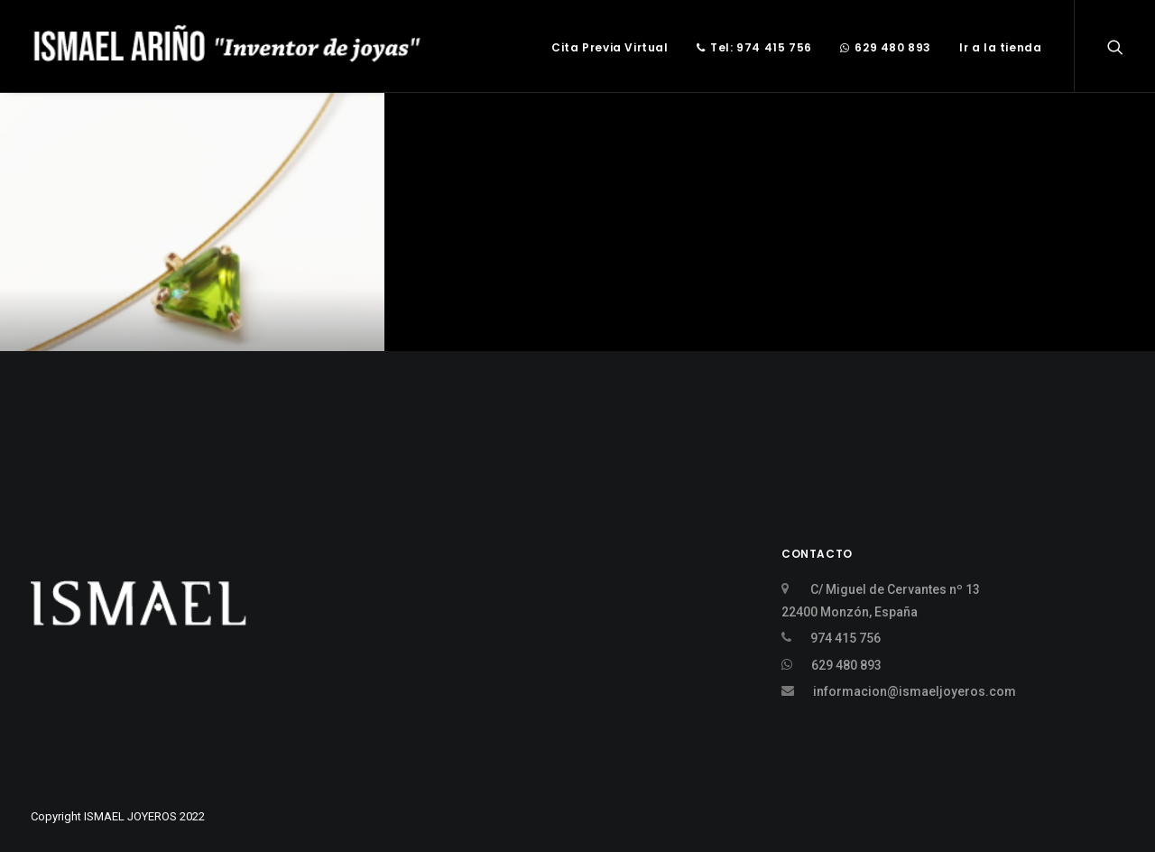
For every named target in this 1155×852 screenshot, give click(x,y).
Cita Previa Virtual (609, 47)
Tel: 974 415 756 (754, 47)
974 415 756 (845, 638)
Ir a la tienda (1000, 47)
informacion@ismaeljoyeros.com (914, 691)
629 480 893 (885, 47)
